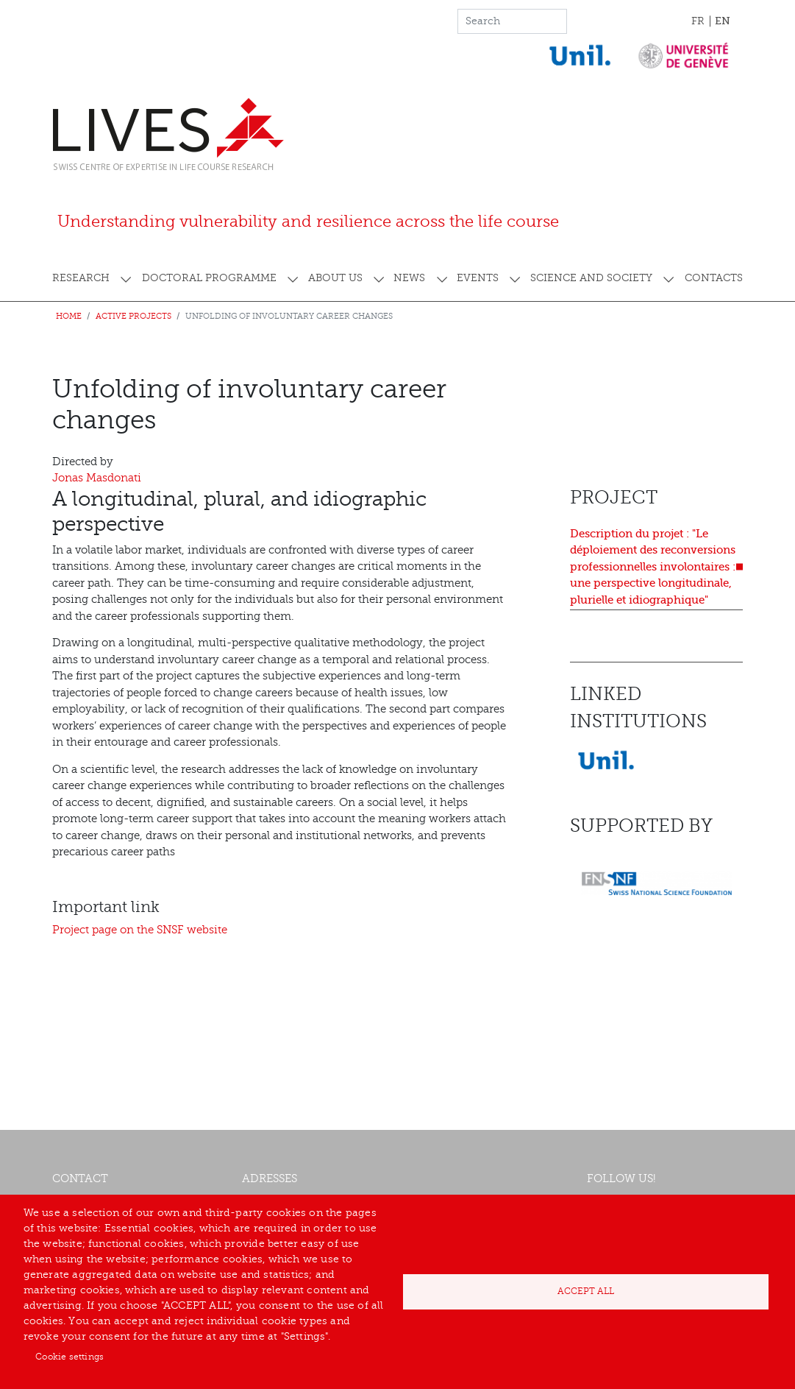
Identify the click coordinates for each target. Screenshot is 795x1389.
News (409, 277)
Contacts (714, 277)
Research (81, 277)
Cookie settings (69, 1356)
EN (722, 20)
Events (478, 277)
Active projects (133, 316)
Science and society (591, 277)
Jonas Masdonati (96, 478)
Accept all (585, 1291)
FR (698, 20)
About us (335, 277)
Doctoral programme (209, 277)
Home (69, 316)
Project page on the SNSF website (139, 930)
